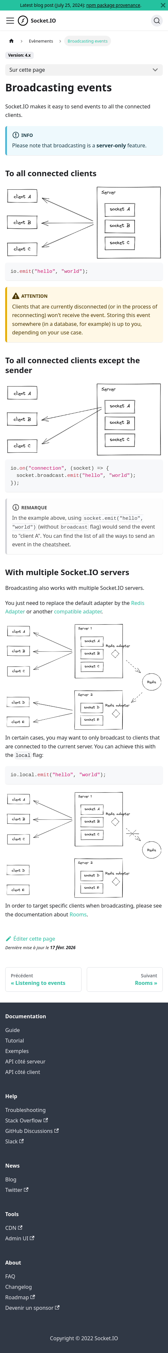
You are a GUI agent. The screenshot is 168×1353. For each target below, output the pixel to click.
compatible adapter (78, 611)
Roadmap (20, 1297)
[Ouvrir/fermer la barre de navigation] (10, 21)
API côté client (22, 1072)
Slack (14, 1141)
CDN (13, 1227)
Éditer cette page (30, 938)
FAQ (10, 1276)
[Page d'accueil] (11, 41)
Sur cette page (27, 69)
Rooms (78, 914)
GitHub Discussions (32, 1131)
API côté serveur (25, 1061)
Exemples (17, 1051)
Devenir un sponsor (32, 1307)
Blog (10, 1179)
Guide (12, 1030)
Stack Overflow (26, 1120)
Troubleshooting (25, 1110)
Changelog (18, 1286)
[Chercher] (157, 21)
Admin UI (19, 1238)
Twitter (16, 1189)
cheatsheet (56, 544)
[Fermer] (163, 5)
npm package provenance (113, 5)
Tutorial (14, 1040)
